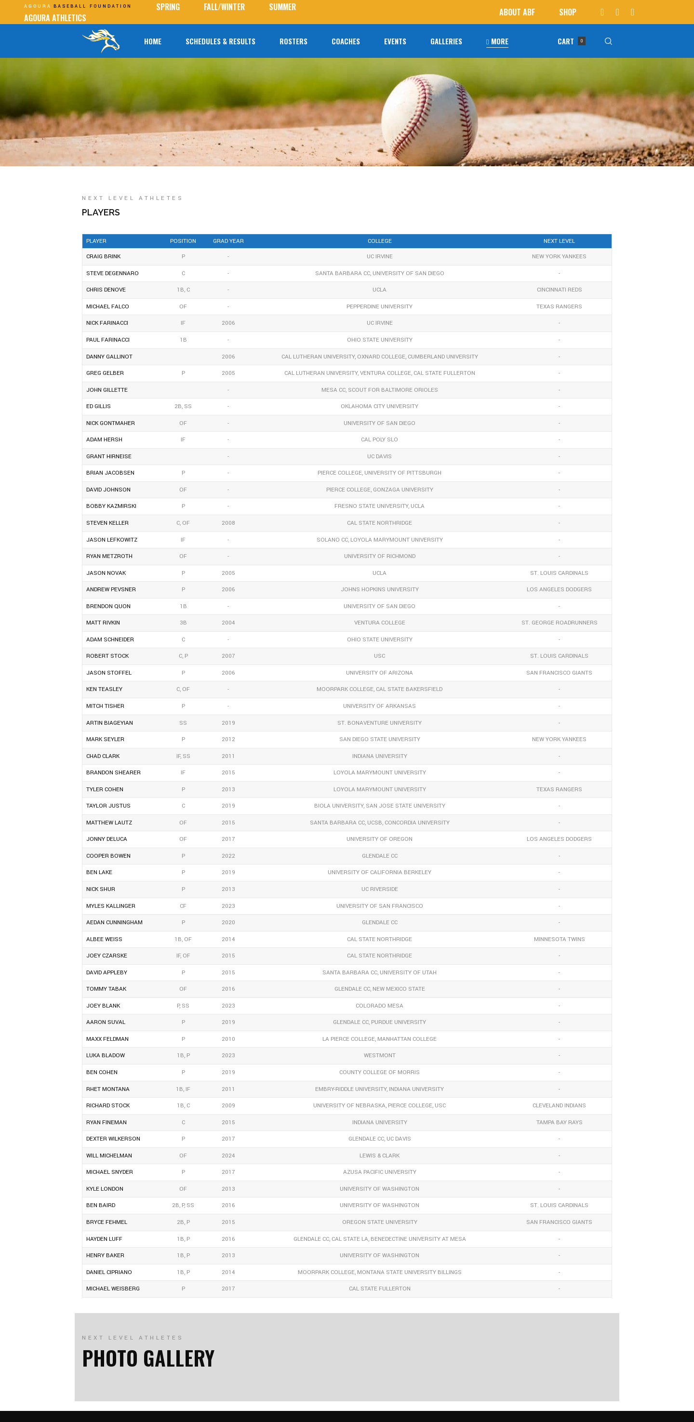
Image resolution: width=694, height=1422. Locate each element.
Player (96, 241)
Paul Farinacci (108, 340)
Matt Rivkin (103, 623)
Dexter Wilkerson (113, 1139)
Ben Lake (99, 872)
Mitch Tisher (105, 706)
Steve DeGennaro (112, 273)
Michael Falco (107, 307)
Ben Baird (100, 1205)
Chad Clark (103, 756)
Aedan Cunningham (114, 922)
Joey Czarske (106, 956)
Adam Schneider (110, 640)
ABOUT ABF (517, 12)
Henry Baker (105, 1255)
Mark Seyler (105, 739)
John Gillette (107, 390)
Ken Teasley (104, 689)
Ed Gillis (98, 406)
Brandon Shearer (113, 773)
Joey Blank (103, 1006)
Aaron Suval (105, 1022)
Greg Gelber (105, 373)
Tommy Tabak (106, 989)
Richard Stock (108, 1106)
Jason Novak (106, 573)
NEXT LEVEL (559, 241)
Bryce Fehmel (106, 1222)
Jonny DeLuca (106, 839)
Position (183, 241)
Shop (567, 12)
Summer (282, 7)
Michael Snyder (109, 1172)
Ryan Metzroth (109, 556)
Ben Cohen (102, 1072)
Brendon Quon (108, 606)
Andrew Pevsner (111, 589)
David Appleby (106, 973)
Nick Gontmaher (110, 423)
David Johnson (108, 490)
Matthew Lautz (109, 823)
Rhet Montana (108, 1089)
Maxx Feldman (107, 1039)
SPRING (168, 7)
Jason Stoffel (109, 673)
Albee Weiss (104, 939)
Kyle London (104, 1189)
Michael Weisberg (113, 1289)
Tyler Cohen (104, 789)
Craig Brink (103, 257)
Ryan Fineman (106, 1122)
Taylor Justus (108, 806)
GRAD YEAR (228, 241)
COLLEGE (380, 241)
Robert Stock (107, 656)
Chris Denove (106, 290)
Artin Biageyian (109, 723)
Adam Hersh (104, 440)
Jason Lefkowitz (111, 540)
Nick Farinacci (107, 323)
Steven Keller (107, 523)
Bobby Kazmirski (111, 506)
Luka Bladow (105, 1055)
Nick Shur (100, 889)
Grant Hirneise (109, 456)
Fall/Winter (224, 7)
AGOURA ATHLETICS (55, 18)
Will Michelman (109, 1156)
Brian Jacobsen (110, 473)
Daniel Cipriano (109, 1272)
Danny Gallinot (109, 357)
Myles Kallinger (110, 906)
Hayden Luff (104, 1239)
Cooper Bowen (108, 856)
